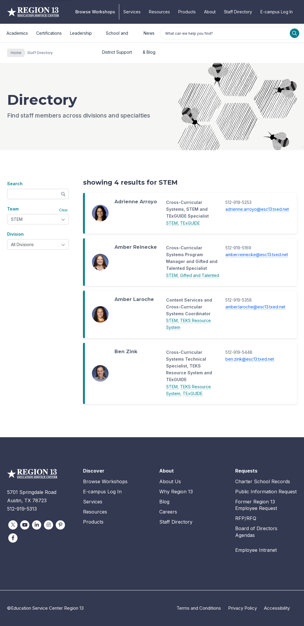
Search (15, 183)
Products (187, 11)
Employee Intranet (256, 550)
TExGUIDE (190, 223)
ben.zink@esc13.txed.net (249, 359)
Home (17, 53)
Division (15, 234)
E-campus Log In (276, 11)
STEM (172, 223)
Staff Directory (238, 11)
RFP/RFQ (245, 518)
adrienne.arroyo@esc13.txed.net (257, 209)
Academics (17, 33)
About (210, 11)
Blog (164, 502)
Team (13, 208)
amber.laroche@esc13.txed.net (255, 306)
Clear (63, 210)
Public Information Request (266, 492)
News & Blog (149, 37)
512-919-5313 (22, 509)
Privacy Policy (242, 608)
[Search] (294, 33)
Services (132, 11)
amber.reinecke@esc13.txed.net (256, 254)
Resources (159, 11)
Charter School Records (262, 481)
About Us (170, 481)
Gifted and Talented (199, 275)
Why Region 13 (176, 492)
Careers (168, 512)
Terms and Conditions (198, 608)
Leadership (81, 33)
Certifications (49, 33)
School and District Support (117, 37)
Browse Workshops (95, 11)
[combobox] (38, 219)
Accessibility (277, 608)
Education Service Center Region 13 (33, 12)
